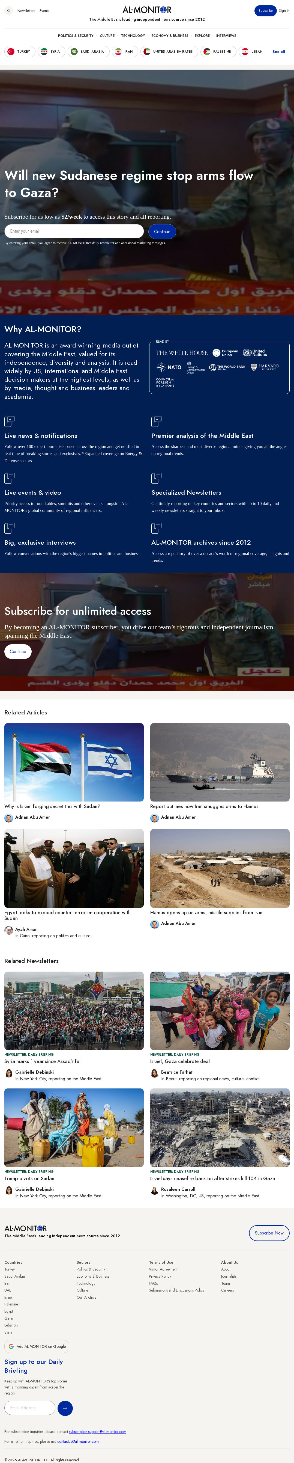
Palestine (11, 1304)
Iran (7, 1283)
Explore (202, 35)
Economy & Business (169, 35)
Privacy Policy (160, 1276)
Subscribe (266, 10)
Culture (107, 35)
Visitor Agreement (163, 1269)
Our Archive (86, 1297)
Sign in (284, 10)
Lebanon (11, 1325)
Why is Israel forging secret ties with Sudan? (52, 806)
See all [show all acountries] (278, 51)
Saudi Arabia (14, 1276)
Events (44, 10)
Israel (8, 1297)
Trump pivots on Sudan (29, 1178)
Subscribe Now (269, 1233)
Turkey (9, 1269)
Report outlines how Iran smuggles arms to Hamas (204, 806)
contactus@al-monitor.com (78, 1441)
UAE (7, 1290)
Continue (18, 651)
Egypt (8, 1311)
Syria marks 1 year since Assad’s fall (43, 1061)
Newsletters (26, 10)
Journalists (228, 1276)
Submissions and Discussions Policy (176, 1290)
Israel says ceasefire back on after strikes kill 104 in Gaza (212, 1178)
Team (225, 1283)
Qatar (9, 1318)
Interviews (226, 35)
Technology (133, 35)
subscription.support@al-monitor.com (97, 1431)
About (225, 1269)
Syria (8, 1332)
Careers (227, 1290)
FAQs (153, 1283)
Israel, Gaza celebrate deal (180, 1061)
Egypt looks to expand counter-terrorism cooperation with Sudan (67, 915)
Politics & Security (75, 35)
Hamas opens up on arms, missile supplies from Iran (206, 912)
